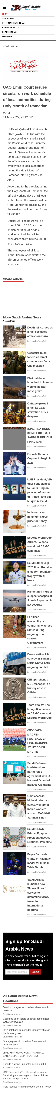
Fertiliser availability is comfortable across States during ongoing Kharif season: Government (39, 629)
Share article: (13, 279)
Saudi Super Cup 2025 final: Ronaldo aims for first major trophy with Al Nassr (39, 572)
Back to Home (10, 46)
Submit (35, 971)
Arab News (8, 18)
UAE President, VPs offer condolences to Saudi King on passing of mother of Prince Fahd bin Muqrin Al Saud (25, 1075)
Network (7, 36)
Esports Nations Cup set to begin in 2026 (39, 458)
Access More (9, 321)
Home (5, 14)
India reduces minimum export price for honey (37, 517)
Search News (9, 32)
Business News (10, 27)
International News (13, 23)
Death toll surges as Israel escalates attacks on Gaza (40, 332)
